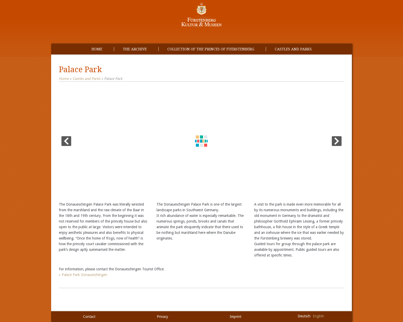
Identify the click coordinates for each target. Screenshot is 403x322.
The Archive (135, 49)
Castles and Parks (293, 49)
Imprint (235, 317)
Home (96, 49)
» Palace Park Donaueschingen (83, 275)
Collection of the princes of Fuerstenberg (210, 49)
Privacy (162, 317)
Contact (89, 317)
